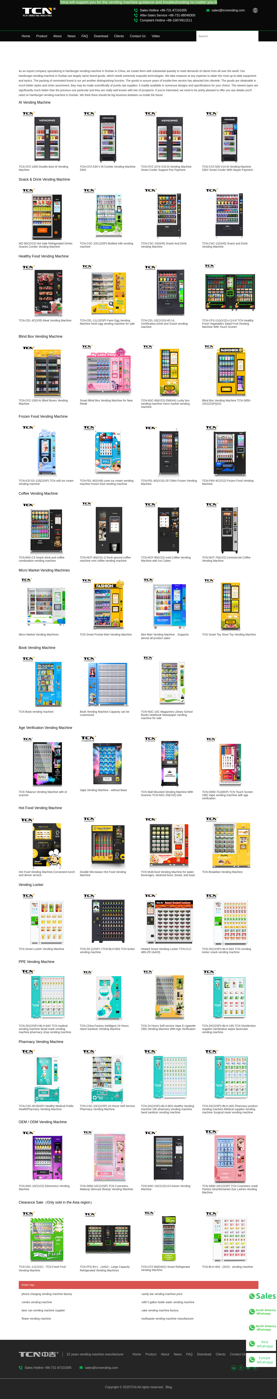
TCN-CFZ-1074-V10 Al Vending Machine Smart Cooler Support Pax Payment (166, 168)
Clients (119, 36)
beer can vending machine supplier (43, 1310)
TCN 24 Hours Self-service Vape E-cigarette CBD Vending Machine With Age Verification (168, 1027)
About (57, 36)
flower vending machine (36, 1318)
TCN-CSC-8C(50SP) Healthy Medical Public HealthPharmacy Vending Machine (46, 1107)
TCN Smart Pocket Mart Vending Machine (106, 634)
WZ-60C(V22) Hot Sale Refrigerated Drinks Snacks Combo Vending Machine (45, 245)
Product (41, 36)
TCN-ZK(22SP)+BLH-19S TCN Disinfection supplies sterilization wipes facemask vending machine (229, 1029)
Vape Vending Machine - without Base (103, 790)
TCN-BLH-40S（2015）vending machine (227, 1266)
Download (101, 36)
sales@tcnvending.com (228, 10)
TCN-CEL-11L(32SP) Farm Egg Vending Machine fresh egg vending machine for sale (107, 322)
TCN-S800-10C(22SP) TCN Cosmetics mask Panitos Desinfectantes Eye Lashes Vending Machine (230, 1189)
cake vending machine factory (160, 1310)
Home (26, 36)
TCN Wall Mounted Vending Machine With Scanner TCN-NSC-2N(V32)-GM (167, 793)
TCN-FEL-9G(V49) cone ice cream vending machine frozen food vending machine (106, 482)
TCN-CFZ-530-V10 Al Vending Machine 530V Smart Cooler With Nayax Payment (227, 168)
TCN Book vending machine (36, 711)
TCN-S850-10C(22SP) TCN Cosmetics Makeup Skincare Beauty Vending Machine (106, 1187)
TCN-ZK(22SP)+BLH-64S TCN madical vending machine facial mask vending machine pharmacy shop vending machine (45, 1029)
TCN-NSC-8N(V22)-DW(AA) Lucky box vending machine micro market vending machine (165, 403)
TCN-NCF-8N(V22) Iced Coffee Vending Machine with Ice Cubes (166, 559)
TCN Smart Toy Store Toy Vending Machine (229, 634)
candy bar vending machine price (162, 1294)
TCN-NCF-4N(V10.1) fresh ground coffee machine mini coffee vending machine (105, 559)
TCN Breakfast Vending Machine (222, 872)
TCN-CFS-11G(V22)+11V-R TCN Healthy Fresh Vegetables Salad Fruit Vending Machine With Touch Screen (228, 323)
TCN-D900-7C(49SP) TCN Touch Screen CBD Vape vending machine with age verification (227, 795)
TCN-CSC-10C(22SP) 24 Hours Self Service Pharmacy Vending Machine (107, 1107)
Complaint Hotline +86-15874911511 (166, 20)
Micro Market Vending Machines (39, 634)
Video (156, 36)
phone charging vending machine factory (47, 1294)
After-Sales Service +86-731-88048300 (167, 15)
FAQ (84, 36)
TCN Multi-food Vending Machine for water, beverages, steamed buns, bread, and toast (168, 873)
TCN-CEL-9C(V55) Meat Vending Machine (45, 320)
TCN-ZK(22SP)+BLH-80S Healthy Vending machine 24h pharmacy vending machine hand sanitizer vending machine (167, 1109)
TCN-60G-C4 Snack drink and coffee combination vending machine (42, 559)
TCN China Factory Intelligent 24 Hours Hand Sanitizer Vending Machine (104, 1027)
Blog (168, 1387)
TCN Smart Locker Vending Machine (41, 949)
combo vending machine (37, 1302)
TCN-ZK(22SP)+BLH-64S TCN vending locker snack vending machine (226, 950)
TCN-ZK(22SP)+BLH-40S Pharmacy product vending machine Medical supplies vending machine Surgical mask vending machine (229, 1109)
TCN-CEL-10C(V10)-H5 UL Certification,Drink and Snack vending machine (164, 323)
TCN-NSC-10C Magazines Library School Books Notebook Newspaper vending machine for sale (167, 715)
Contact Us (138, 36)
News (71, 36)
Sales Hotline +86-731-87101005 (163, 10)
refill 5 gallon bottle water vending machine (168, 1302)
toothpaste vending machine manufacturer (168, 1318)
